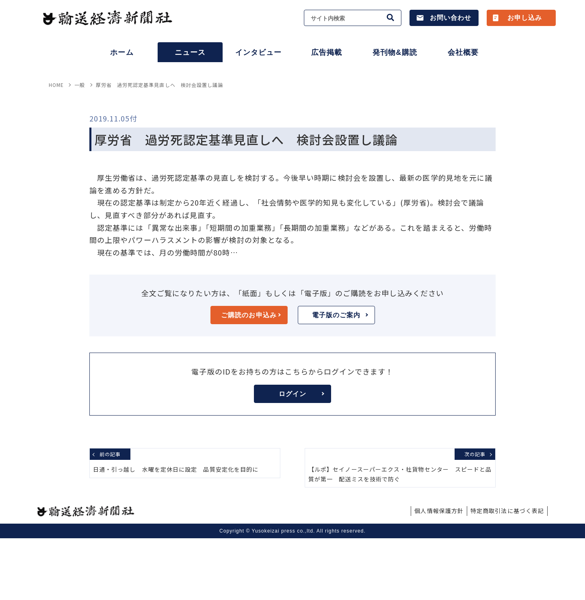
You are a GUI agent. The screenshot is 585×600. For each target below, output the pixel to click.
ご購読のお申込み (250, 376)
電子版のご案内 (340, 376)
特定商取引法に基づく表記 (507, 572)
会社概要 (463, 52)
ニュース (190, 52)
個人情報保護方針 (439, 572)
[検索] (391, 18)
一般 (79, 146)
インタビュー (258, 52)
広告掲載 (326, 52)
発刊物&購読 (395, 52)
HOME (56, 146)
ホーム (121, 52)
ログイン (301, 455)
